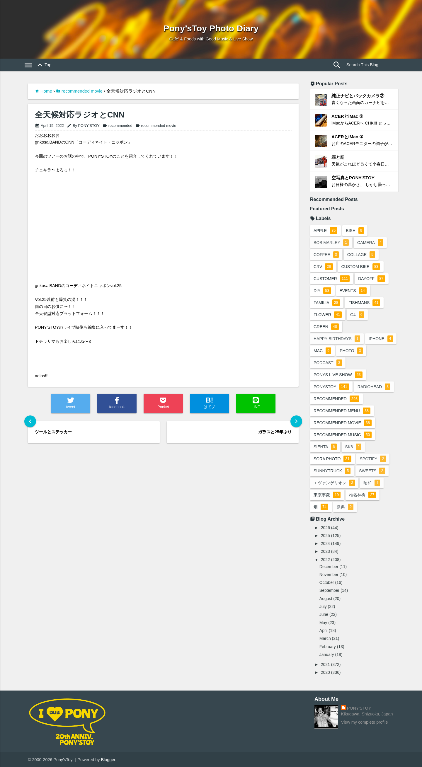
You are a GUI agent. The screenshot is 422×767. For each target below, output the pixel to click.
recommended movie (82, 90)
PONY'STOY (359, 708)
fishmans (364, 302)
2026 (325, 527)
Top (43, 65)
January (326, 654)
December (328, 566)
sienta (325, 447)
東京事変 (327, 495)
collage (361, 254)
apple (325, 230)
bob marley (331, 242)
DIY (322, 290)
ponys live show (338, 374)
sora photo (332, 459)
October (326, 582)
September (329, 590)
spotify (373, 459)
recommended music (343, 435)
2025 (325, 535)
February (327, 646)
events (353, 290)
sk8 (353, 447)
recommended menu (342, 411)
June (323, 614)
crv (323, 266)
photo (351, 350)
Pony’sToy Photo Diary (210, 28)
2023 (325, 551)
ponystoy (331, 386)
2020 (325, 672)
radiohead (374, 386)
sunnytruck (332, 471)
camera (370, 242)
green (326, 326)
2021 (325, 664)
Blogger (108, 759)
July (323, 606)
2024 (325, 543)
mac (322, 350)
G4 (357, 314)
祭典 (345, 507)
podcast (328, 362)
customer (332, 278)
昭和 (371, 483)
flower (328, 314)
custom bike (360, 266)
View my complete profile (364, 722)
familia (327, 302)
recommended (117, 125)
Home (46, 90)
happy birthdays (337, 338)
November (328, 574)
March (325, 638)
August (325, 598)
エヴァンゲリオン (334, 483)
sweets (372, 471)
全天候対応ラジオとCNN (80, 115)
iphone (381, 338)
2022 (325, 559)
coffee (326, 254)
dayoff (371, 278)
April (323, 630)
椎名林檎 (362, 495)
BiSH (355, 230)
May (323, 622)
